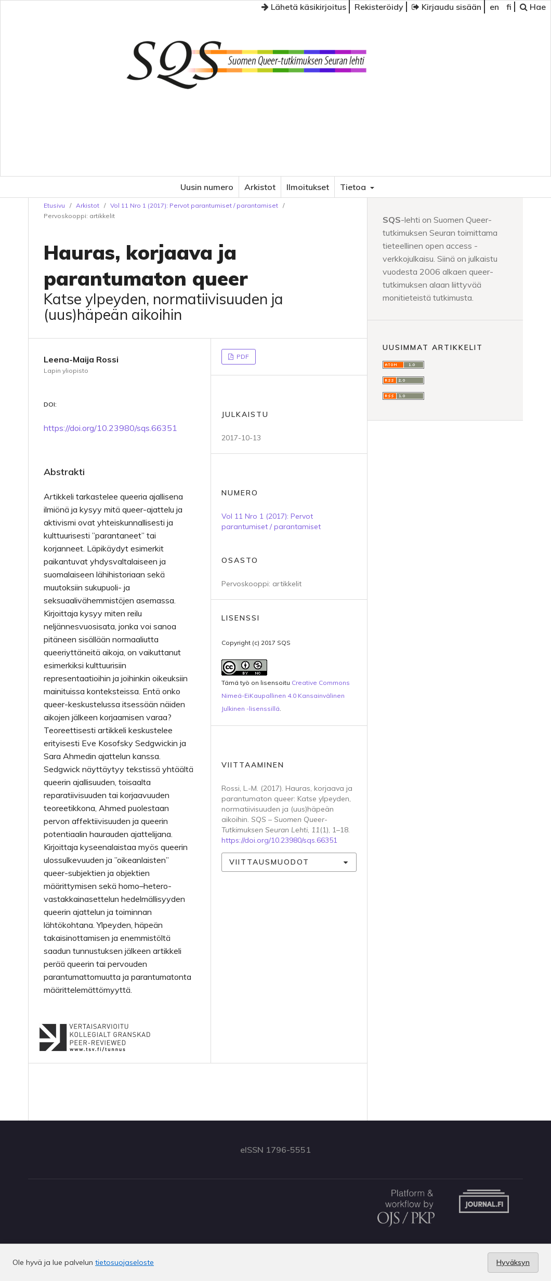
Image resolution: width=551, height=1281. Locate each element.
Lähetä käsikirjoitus (303, 7)
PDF (242, 356)
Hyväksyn (513, 1262)
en (494, 7)
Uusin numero (206, 187)
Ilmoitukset (307, 187)
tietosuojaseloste (124, 1262)
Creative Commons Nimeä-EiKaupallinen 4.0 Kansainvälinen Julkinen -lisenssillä (285, 695)
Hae (533, 7)
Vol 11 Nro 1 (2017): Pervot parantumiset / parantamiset (194, 205)
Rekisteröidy (379, 7)
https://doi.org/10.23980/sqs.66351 (110, 428)
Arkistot (260, 187)
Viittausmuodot (269, 862)
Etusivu (54, 205)
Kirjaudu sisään (446, 7)
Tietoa (354, 187)
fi (508, 7)
